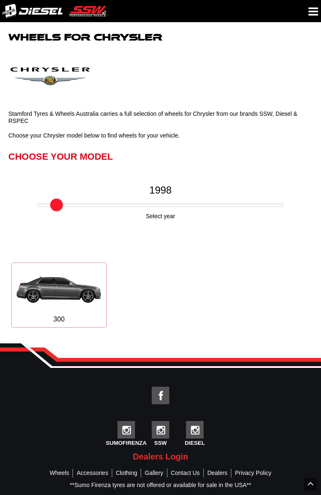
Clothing (126, 472)
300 (59, 295)
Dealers (217, 472)
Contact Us (185, 472)
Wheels (59, 472)
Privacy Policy (253, 472)
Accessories (92, 472)
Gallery (154, 472)
